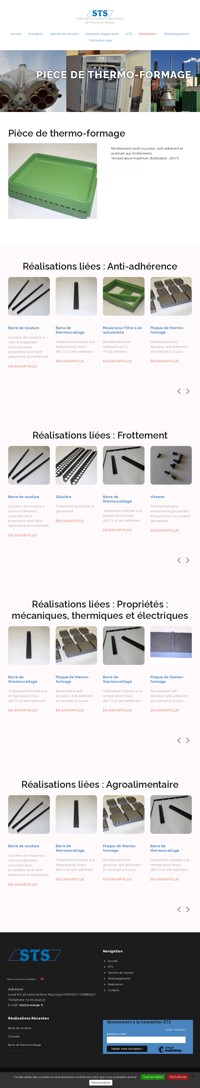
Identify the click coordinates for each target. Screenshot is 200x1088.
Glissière (14, 1036)
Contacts (113, 990)
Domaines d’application (102, 34)
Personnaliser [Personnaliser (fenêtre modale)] (100, 1082)
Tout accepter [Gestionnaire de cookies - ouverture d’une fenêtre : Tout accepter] (153, 1077)
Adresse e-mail (117, 1034)
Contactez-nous (100, 40)
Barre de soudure (19, 1028)
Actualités (35, 34)
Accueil (16, 34)
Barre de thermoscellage (24, 1044)
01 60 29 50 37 (36, 999)
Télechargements (176, 34)
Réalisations (148, 34)
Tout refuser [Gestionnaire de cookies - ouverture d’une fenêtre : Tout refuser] (178, 1077)
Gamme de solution (64, 34)
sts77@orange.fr (31, 1005)
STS (129, 34)
